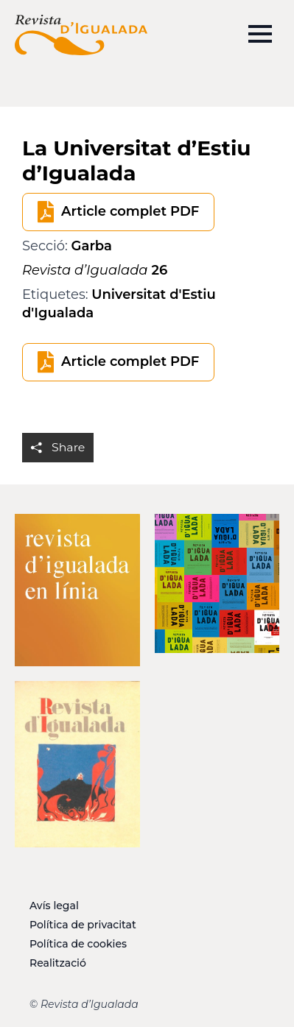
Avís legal (54, 905)
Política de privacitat (82, 924)
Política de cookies (78, 943)
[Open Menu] (260, 34)
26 (94, 270)
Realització (57, 963)
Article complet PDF (130, 211)
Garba (91, 246)
